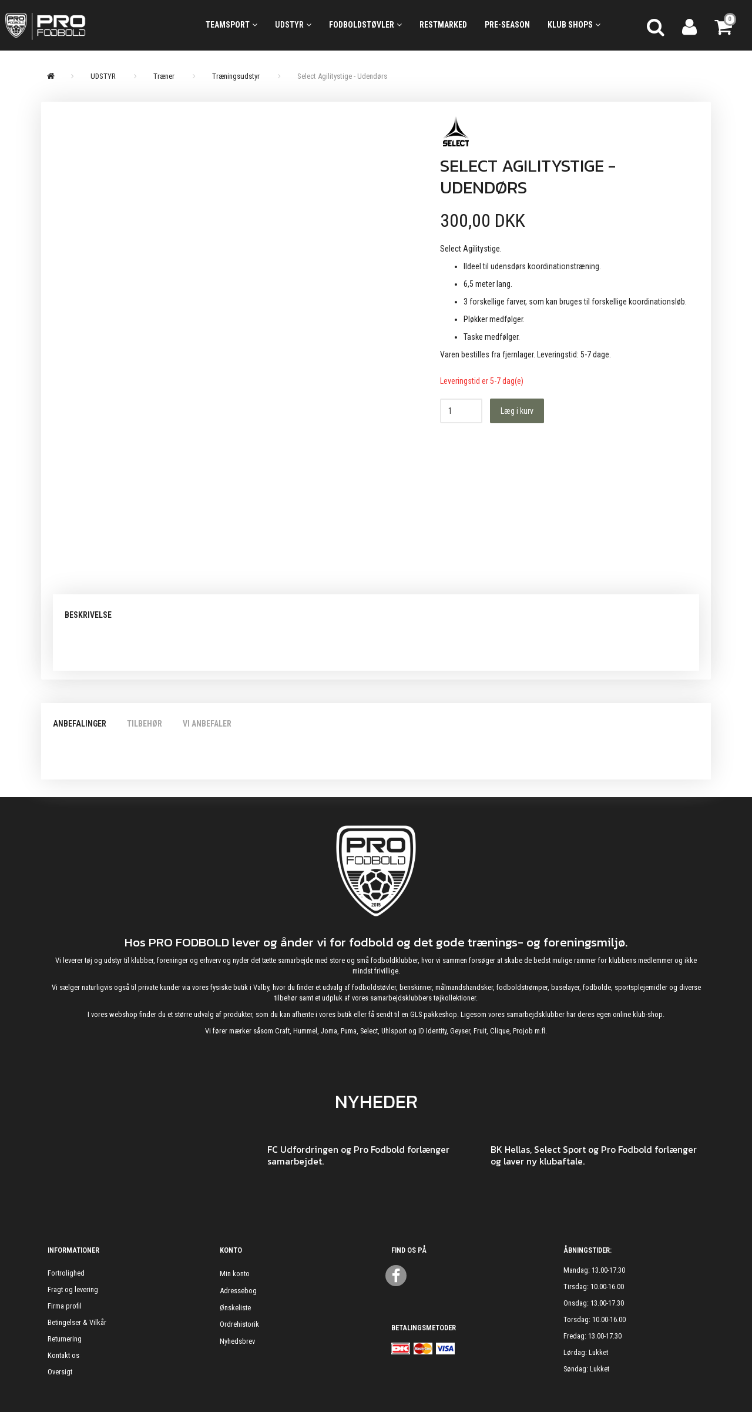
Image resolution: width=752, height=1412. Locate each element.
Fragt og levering (73, 1289)
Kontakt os (63, 1355)
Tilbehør (144, 723)
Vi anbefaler (207, 723)
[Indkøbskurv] (724, 25)
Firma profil (65, 1305)
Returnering (65, 1338)
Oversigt (60, 1371)
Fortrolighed (66, 1273)
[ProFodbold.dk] (94, 25)
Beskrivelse (88, 615)
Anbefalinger (79, 723)
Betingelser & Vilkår (77, 1322)
